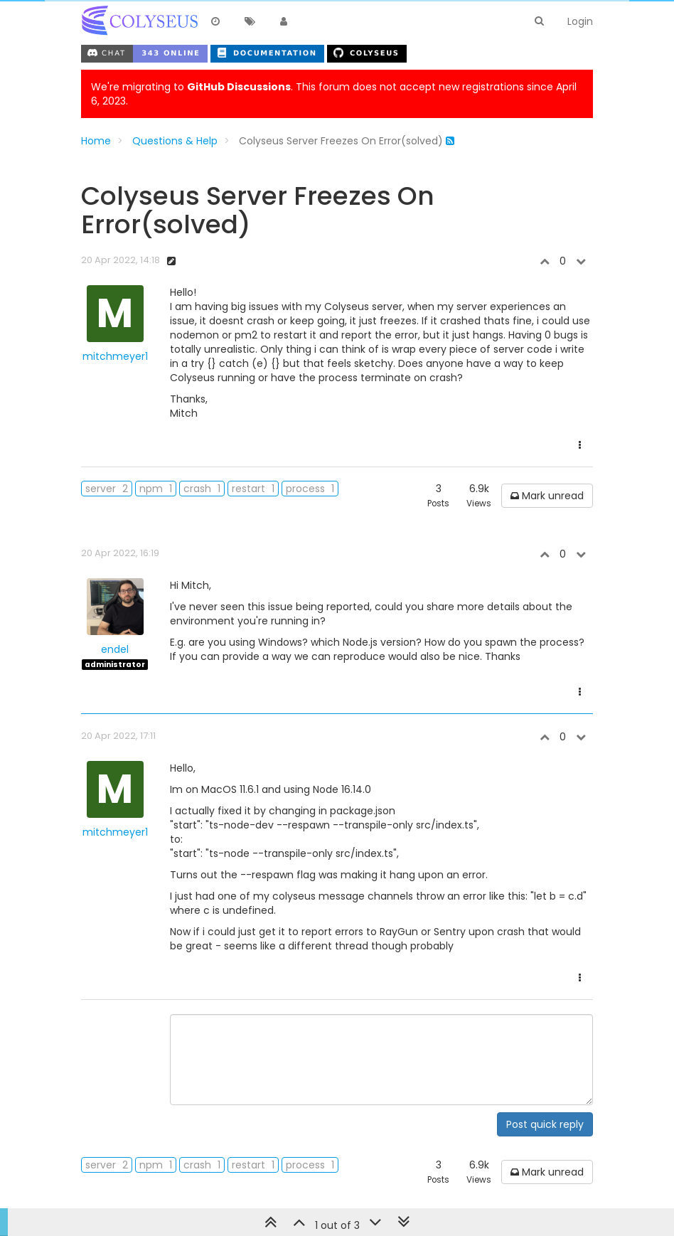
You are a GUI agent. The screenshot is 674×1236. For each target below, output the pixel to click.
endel (115, 649)
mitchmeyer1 (115, 356)
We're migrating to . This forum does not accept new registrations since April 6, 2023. (334, 94)
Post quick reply (545, 1124)
